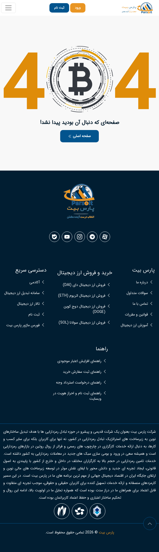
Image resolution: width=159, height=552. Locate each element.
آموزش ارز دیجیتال (134, 325)
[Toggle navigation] (8, 8)
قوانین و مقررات (136, 314)
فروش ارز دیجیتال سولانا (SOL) (82, 322)
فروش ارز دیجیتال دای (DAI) (84, 285)
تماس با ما (140, 304)
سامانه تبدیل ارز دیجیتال (22, 293)
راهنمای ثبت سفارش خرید (82, 372)
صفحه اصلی (79, 136)
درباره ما (142, 282)
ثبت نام (59, 7)
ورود (78, 7)
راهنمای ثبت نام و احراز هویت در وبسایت (77, 396)
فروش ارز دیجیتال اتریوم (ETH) (81, 295)
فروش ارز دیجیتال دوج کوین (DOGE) (84, 309)
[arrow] (149, 523)
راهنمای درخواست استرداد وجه (78, 382)
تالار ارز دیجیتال (28, 304)
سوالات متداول (137, 293)
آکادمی (34, 282)
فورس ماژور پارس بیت (23, 325)
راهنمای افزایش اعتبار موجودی (79, 361)
